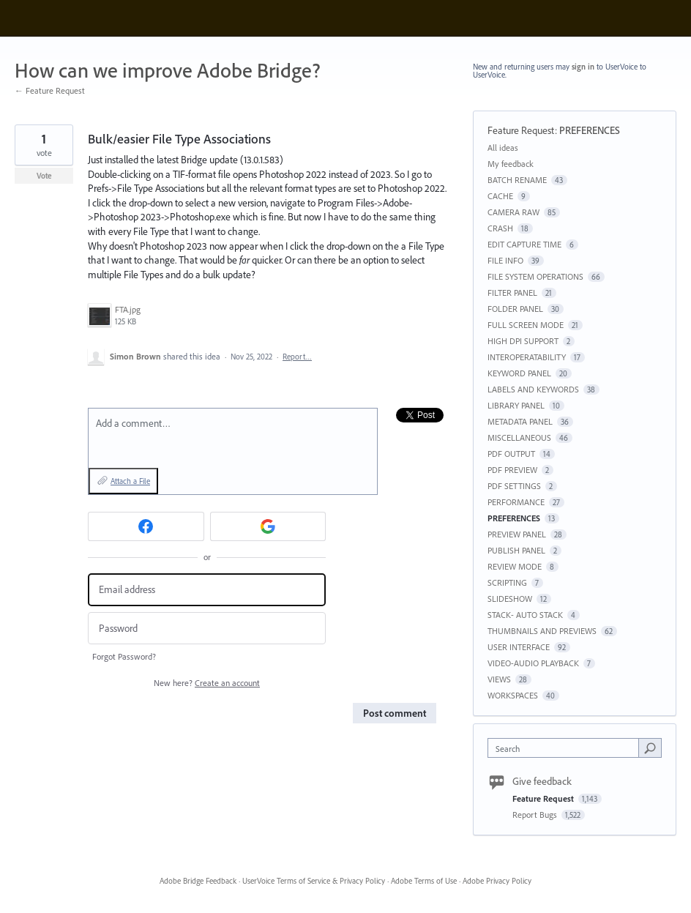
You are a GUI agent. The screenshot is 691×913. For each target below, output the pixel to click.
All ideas (503, 147)
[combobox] (566, 747)
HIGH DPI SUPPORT (523, 340)
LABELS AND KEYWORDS (533, 389)
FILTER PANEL (512, 292)
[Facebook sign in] (146, 526)
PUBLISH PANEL (516, 550)
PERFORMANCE (516, 501)
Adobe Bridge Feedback (198, 881)
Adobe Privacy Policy (497, 881)
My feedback (511, 163)
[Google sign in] (268, 526)
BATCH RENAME (517, 179)
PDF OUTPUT (511, 453)
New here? (207, 682)
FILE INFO (505, 260)
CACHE (500, 195)
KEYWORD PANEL (519, 373)
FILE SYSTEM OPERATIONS (535, 276)
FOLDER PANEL (515, 308)
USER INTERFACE (519, 646)
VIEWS (499, 679)
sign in (583, 67)
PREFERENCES (589, 130)
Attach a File (130, 481)
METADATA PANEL (520, 421)
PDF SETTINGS (514, 485)
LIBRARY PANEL (516, 405)
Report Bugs (535, 814)
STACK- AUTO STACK (525, 614)
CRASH (500, 228)
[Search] (650, 747)
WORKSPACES (513, 695)
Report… (297, 356)
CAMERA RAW (513, 211)
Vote (44, 176)
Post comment (394, 713)
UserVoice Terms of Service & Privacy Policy (313, 881)
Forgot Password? (124, 656)
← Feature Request (50, 90)
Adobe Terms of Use (424, 881)
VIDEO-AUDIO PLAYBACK (533, 662)
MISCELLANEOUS (519, 437)
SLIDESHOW (510, 598)
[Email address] (207, 589)
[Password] (207, 628)
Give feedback (542, 781)
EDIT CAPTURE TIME (524, 244)
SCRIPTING (507, 582)
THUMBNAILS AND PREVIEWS (542, 630)
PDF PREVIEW (512, 469)
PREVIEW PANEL (517, 534)
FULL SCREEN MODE (526, 324)
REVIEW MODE (515, 566)
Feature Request (521, 130)
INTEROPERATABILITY (527, 356)
